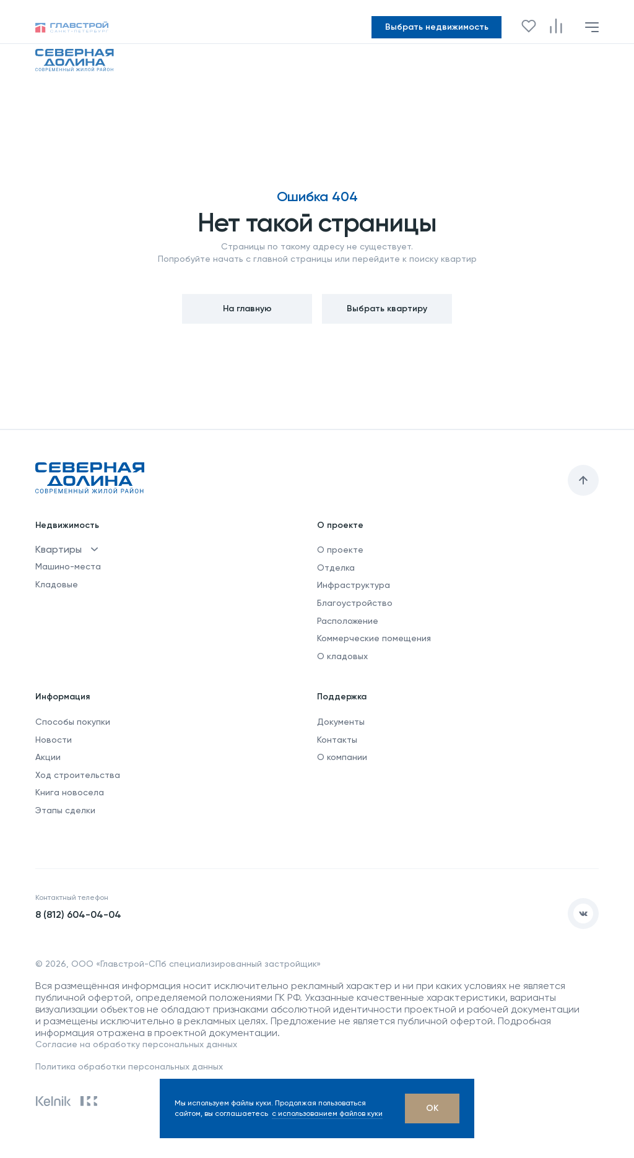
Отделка (336, 568)
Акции (48, 757)
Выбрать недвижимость (437, 27)
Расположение (347, 621)
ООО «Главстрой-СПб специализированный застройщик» (196, 964)
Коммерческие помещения (374, 638)
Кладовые (56, 584)
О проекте (340, 550)
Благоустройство (355, 603)
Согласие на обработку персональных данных (136, 1044)
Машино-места (68, 566)
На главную (247, 308)
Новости (53, 740)
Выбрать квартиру (387, 308)
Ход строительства (77, 775)
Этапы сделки (65, 810)
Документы (341, 722)
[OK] (432, 1108)
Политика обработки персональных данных (129, 1066)
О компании (342, 757)
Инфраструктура (353, 585)
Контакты (337, 740)
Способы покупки (72, 722)
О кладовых (342, 656)
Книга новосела (69, 792)
